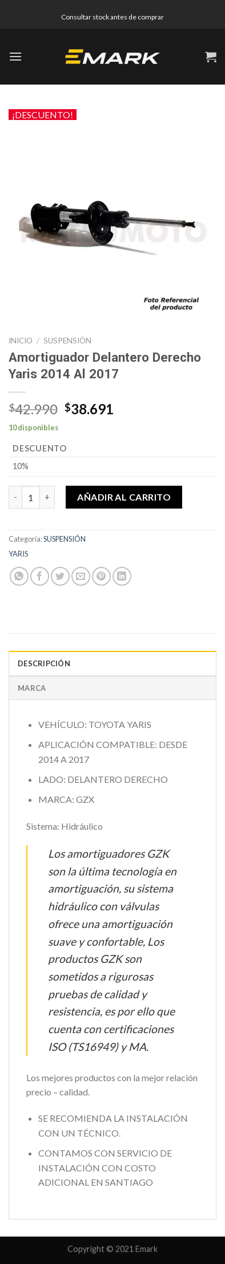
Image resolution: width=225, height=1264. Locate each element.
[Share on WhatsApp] (19, 576)
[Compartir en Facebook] (39, 576)
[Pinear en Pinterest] (101, 576)
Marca (32, 688)
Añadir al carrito (124, 496)
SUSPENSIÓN (67, 340)
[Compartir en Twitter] (60, 576)
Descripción (44, 663)
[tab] (112, 663)
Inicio (21, 340)
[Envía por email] (80, 576)
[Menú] (15, 56)
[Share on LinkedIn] (121, 576)
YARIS (18, 553)
